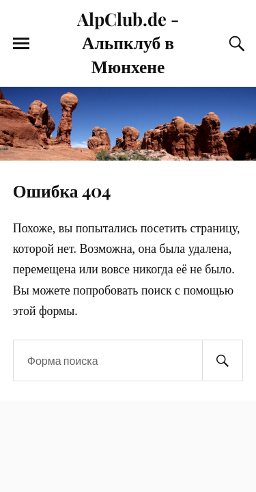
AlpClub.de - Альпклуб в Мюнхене (128, 42)
